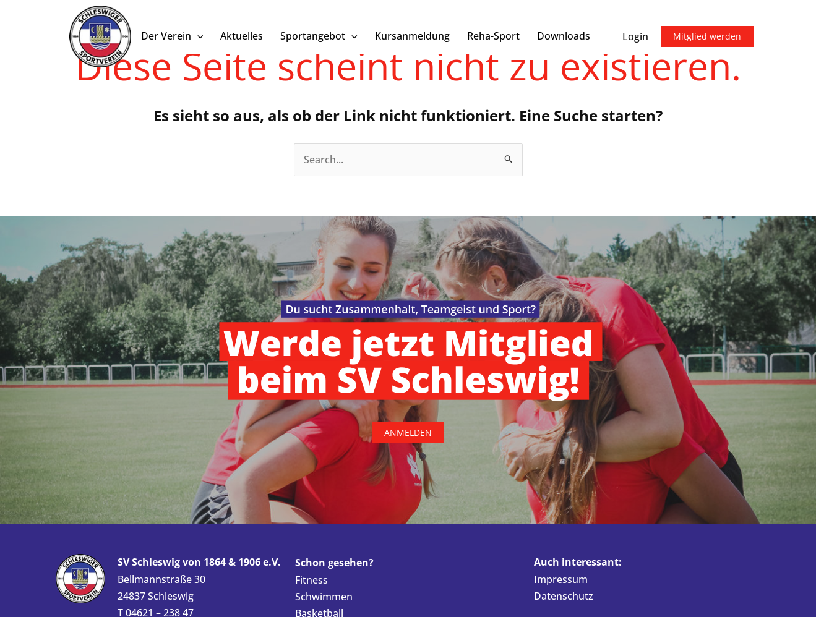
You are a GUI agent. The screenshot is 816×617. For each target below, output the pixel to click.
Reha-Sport (493, 36)
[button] (197, 36)
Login (635, 36)
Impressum (561, 579)
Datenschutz (563, 596)
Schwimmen (324, 596)
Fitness (311, 580)
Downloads (563, 36)
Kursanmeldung (412, 36)
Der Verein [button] (172, 36)
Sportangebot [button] (319, 36)
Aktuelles (241, 36)
